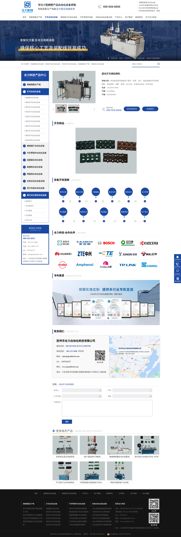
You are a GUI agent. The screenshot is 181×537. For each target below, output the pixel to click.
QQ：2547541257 (121, 515)
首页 (24, 17)
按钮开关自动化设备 (53, 525)
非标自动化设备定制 (104, 17)
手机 (109, 390)
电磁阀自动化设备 (37, 64)
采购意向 (57, 402)
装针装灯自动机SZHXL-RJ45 (146, 457)
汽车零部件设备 (86, 17)
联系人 (56, 390)
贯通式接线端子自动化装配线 (32, 523)
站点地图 (146, 493)
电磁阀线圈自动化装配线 (119, 457)
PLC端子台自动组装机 (65, 482)
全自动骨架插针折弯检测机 (102, 521)
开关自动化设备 (51, 17)
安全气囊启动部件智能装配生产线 (32, 510)
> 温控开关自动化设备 (32, 116)
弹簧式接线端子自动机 (119, 482)
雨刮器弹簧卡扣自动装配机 (79, 512)
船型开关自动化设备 (53, 515)
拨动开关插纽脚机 (153, 58)
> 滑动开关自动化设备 (32, 112)
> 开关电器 (28, 211)
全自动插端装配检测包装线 (102, 508)
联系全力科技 (120, 504)
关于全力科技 (151, 17)
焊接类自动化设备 (35, 174)
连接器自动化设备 (97, 64)
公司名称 (57, 396)
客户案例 (129, 17)
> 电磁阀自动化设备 (31, 97)
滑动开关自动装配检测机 (101, 518)
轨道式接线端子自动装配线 (32, 515)
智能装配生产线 (35, 17)
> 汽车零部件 (29, 206)
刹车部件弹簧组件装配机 (78, 508)
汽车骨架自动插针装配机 (78, 521)
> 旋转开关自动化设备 (32, 126)
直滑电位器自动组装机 (65, 457)
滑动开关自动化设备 (69, 64)
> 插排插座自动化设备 (32, 140)
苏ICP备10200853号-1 (97, 534)
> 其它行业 (28, 220)
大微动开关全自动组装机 (101, 512)
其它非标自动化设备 (36, 188)
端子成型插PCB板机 (92, 457)
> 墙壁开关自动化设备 (32, 135)
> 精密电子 (28, 201)
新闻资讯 (139, 17)
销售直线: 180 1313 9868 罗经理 (126, 512)
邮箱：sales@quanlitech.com (125, 518)
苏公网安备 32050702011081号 (119, 534)
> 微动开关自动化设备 (32, 102)
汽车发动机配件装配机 (77, 525)
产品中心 (118, 17)
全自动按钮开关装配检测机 (102, 525)
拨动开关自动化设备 (53, 521)
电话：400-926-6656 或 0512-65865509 (129, 508)
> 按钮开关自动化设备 (32, 121)
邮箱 (109, 396)
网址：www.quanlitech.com (124, 521)
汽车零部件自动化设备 (37, 153)
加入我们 (134, 493)
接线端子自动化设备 (68, 17)
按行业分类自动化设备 (37, 195)
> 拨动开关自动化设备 (32, 131)
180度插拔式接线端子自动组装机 (93, 482)
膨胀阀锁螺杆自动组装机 (78, 515)
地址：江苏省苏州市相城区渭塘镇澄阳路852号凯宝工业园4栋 (137, 528)
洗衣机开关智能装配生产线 (32, 518)
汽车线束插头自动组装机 (78, 518)
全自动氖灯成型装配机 (100, 515)
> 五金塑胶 (28, 215)
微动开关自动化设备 (53, 64)
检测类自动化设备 (35, 167)
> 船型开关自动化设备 (32, 107)
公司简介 (121, 493)
